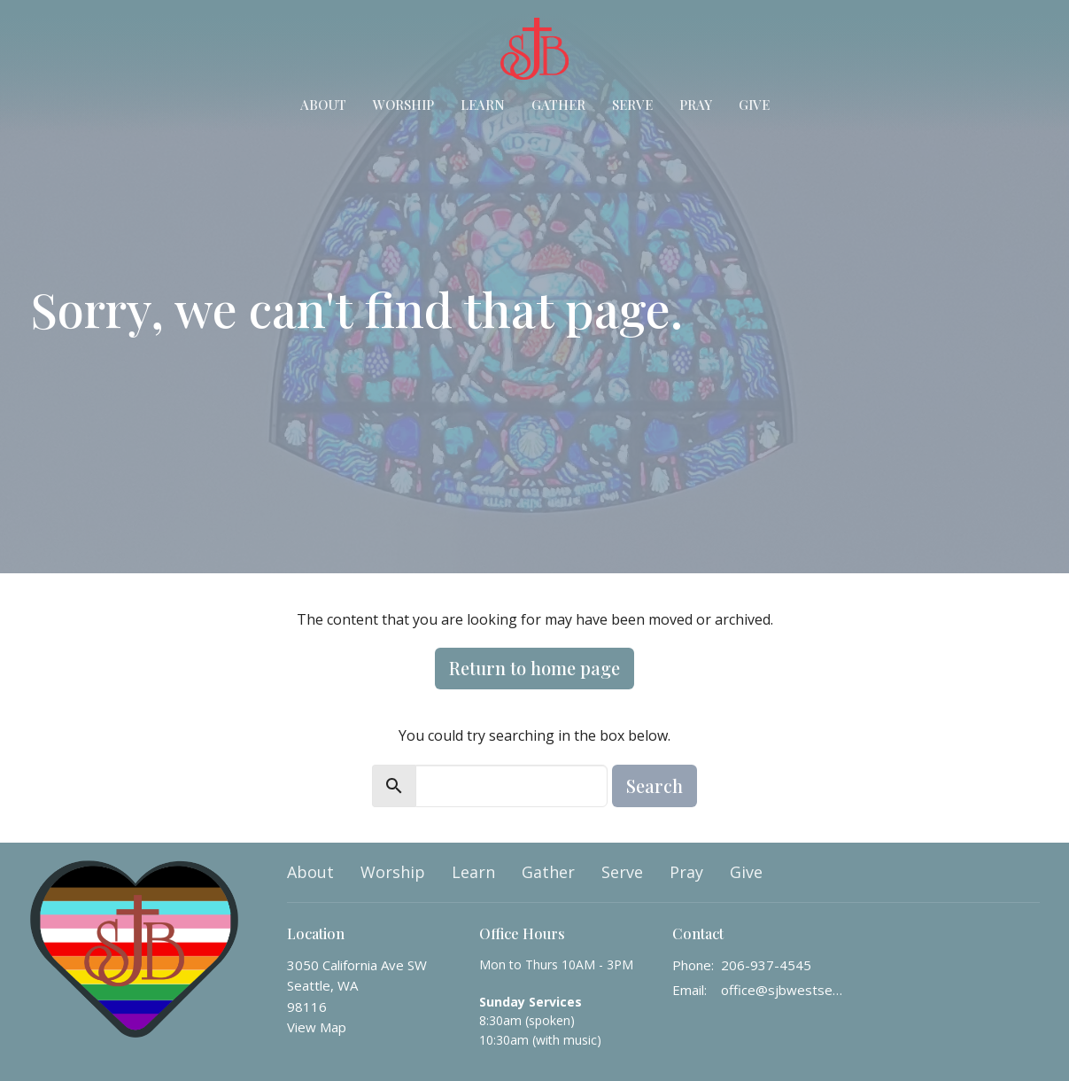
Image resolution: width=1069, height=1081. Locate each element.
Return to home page (534, 668)
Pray (695, 104)
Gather (558, 104)
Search (654, 785)
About (323, 104)
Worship (403, 104)
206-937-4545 (766, 965)
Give (754, 104)
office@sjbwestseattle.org (784, 990)
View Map (316, 1027)
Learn (483, 104)
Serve (632, 104)
